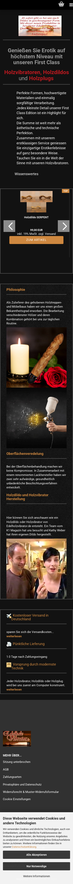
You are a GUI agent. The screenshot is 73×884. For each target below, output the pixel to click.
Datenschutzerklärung (24, 846)
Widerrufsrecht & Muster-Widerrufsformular (31, 792)
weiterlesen (14, 636)
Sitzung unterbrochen (16, 762)
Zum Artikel (36, 240)
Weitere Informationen (36, 876)
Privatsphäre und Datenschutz (22, 784)
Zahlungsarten (12, 777)
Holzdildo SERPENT (36, 217)
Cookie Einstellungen (17, 799)
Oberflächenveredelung (24, 454)
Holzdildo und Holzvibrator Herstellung (27, 497)
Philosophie (15, 290)
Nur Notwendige (36, 866)
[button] (9, 226)
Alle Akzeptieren (36, 854)
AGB (6, 769)
